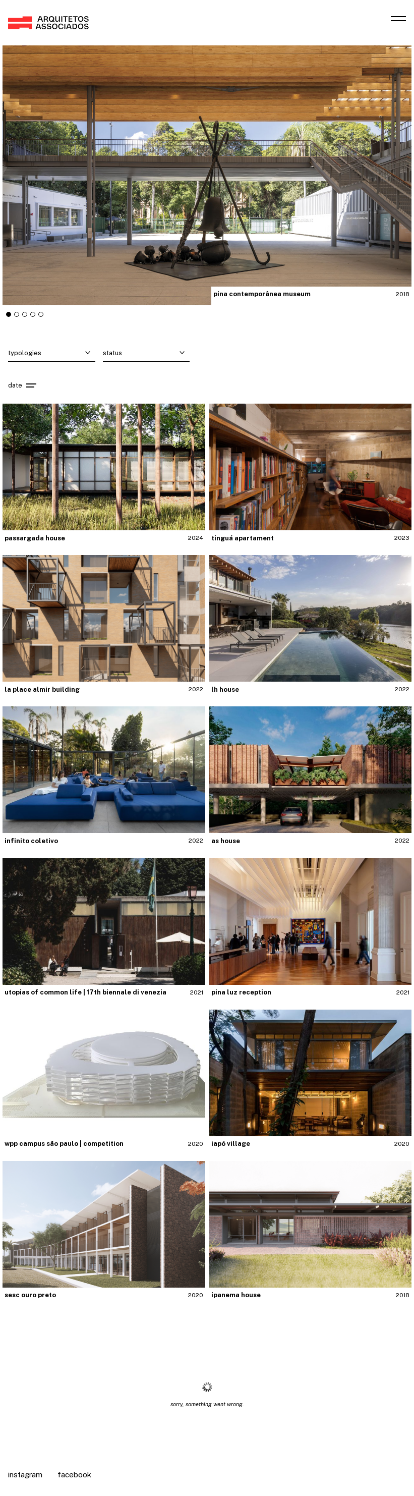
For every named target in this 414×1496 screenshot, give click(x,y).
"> (207, 175)
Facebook (74, 1474)
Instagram (25, 1474)
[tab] (8, 314)
